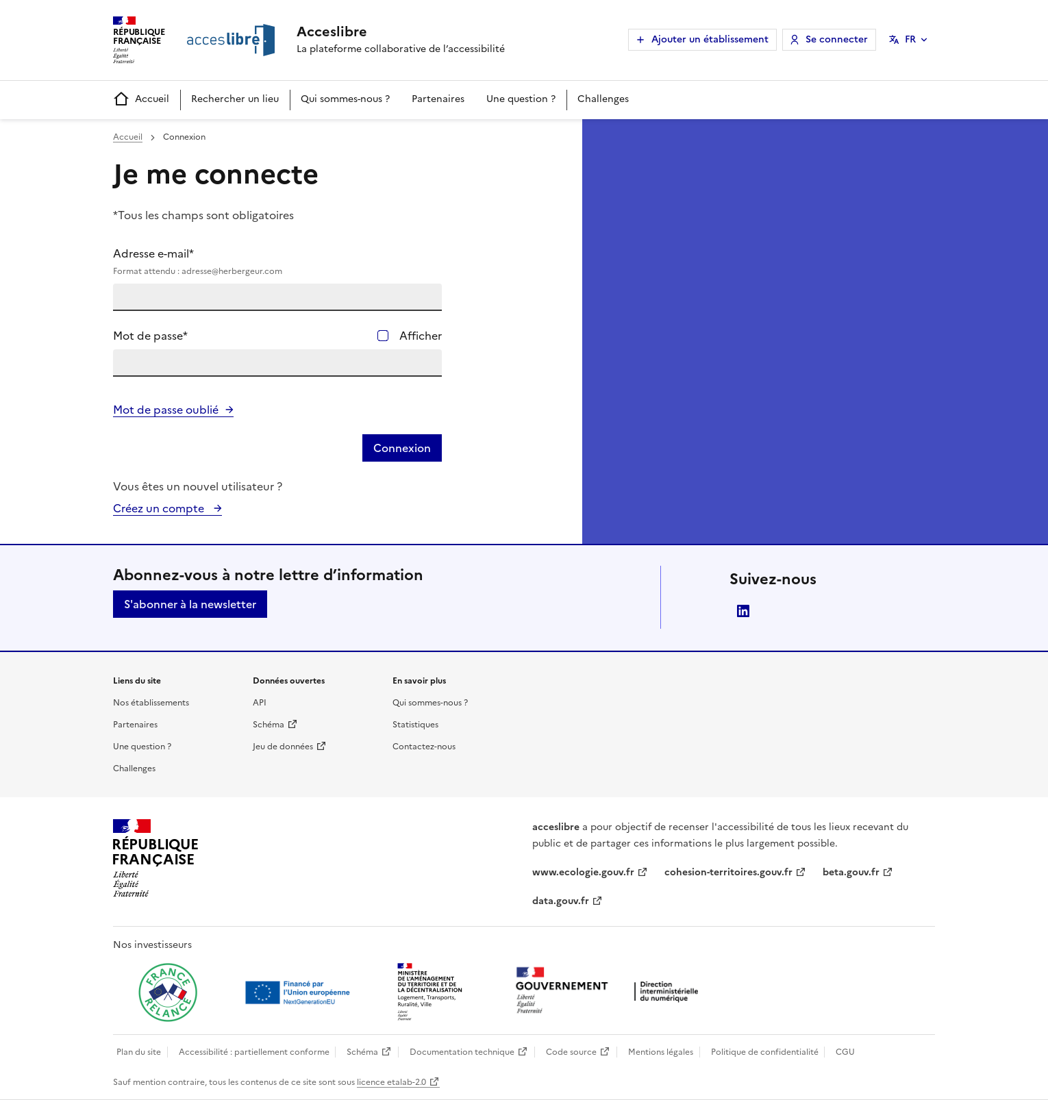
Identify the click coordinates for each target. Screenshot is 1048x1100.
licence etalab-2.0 (391, 1082)
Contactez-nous (424, 746)
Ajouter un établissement (710, 39)
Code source (571, 1052)
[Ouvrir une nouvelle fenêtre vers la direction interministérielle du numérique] (610, 991)
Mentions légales (660, 1052)
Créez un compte (160, 508)
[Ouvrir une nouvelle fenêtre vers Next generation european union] (299, 992)
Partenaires (438, 99)
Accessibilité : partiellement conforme (254, 1052)
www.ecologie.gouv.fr (583, 872)
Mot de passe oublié (166, 409)
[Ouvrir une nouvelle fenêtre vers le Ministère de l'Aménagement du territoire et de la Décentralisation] (431, 992)
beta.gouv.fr (851, 872)
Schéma (268, 724)
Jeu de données (283, 746)
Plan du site (138, 1052)
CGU (845, 1052)
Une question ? (521, 99)
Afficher (420, 335)
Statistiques (415, 724)
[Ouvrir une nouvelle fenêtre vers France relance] (168, 992)
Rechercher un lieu (235, 99)
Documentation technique (462, 1052)
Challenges (603, 99)
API (259, 703)
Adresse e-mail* (277, 261)
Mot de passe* (150, 335)
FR (910, 39)
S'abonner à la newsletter (190, 604)
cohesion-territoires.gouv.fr (728, 872)
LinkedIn (743, 611)
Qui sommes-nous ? (345, 99)
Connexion (402, 448)
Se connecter (837, 39)
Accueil (141, 99)
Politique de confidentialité (765, 1052)
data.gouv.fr (560, 901)
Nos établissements (151, 703)
